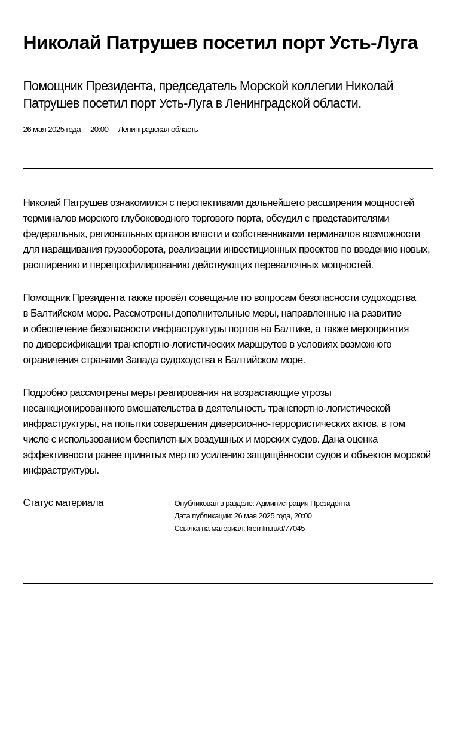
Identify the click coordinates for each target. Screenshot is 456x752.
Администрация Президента (303, 503)
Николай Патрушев (65, 202)
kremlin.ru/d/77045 (276, 528)
